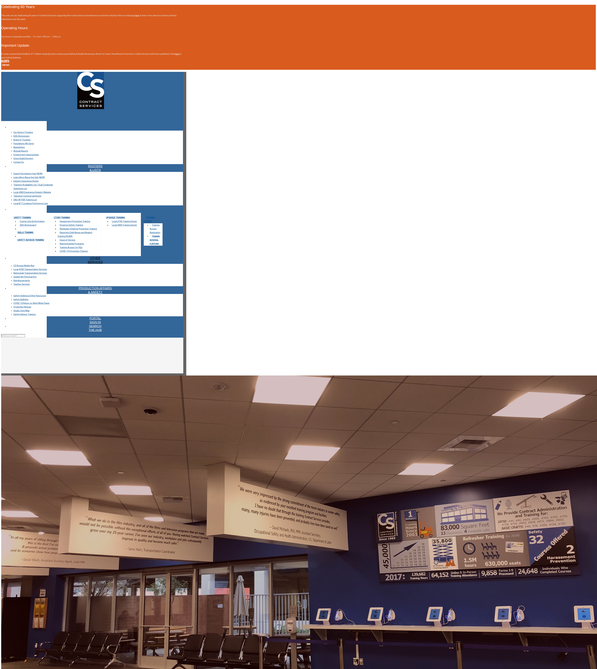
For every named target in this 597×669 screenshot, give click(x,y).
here (137, 15)
